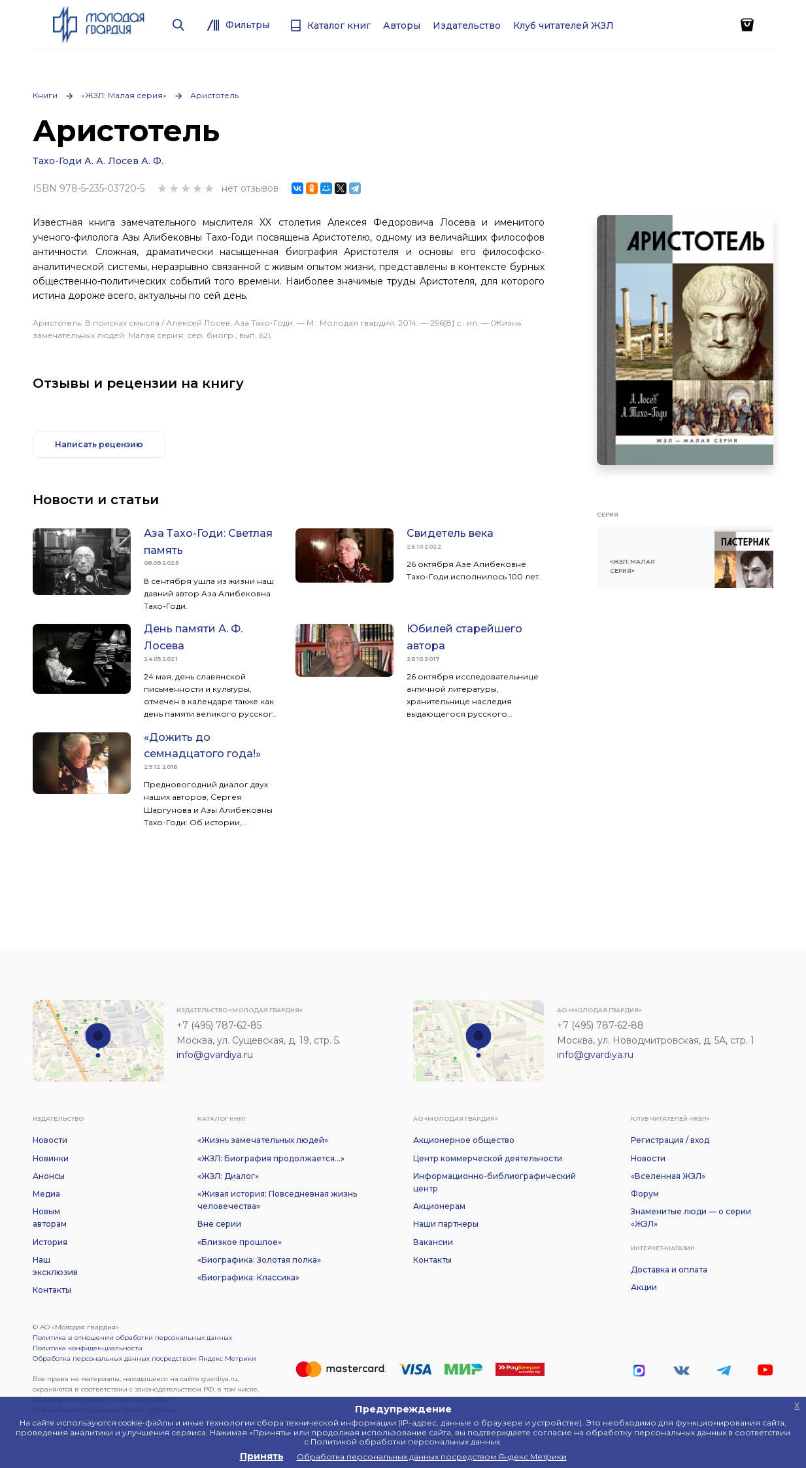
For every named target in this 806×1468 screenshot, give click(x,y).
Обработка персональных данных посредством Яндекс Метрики (144, 1358)
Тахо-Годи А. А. (69, 161)
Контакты (52, 1290)
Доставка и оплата (669, 1269)
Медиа (46, 1194)
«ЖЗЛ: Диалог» (228, 1176)
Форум (645, 1194)
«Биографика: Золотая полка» (259, 1260)
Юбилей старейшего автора (464, 637)
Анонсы (49, 1176)
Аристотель (214, 95)
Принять (262, 1456)
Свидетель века (450, 533)
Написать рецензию (99, 444)
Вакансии (433, 1242)
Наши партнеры (446, 1224)
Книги (45, 95)
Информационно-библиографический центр (494, 1182)
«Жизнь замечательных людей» (262, 1140)
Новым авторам (50, 1217)
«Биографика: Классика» (248, 1277)
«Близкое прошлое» (239, 1242)
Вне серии (219, 1224)
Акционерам (439, 1206)
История (50, 1242)
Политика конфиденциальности (88, 1348)
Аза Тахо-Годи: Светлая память (208, 541)
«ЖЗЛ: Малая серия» (124, 95)
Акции (644, 1287)
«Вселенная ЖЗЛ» (668, 1176)
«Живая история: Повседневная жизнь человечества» (277, 1200)
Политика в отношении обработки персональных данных (132, 1337)
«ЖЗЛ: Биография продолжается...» (270, 1158)
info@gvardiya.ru (214, 1055)
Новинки (51, 1158)
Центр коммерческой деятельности (487, 1158)
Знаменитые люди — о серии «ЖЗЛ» (691, 1217)
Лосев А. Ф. (135, 161)
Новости (50, 1140)
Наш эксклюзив (55, 1266)
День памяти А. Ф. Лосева (193, 637)
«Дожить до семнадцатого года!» (202, 745)
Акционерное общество (463, 1140)
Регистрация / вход (670, 1140)
